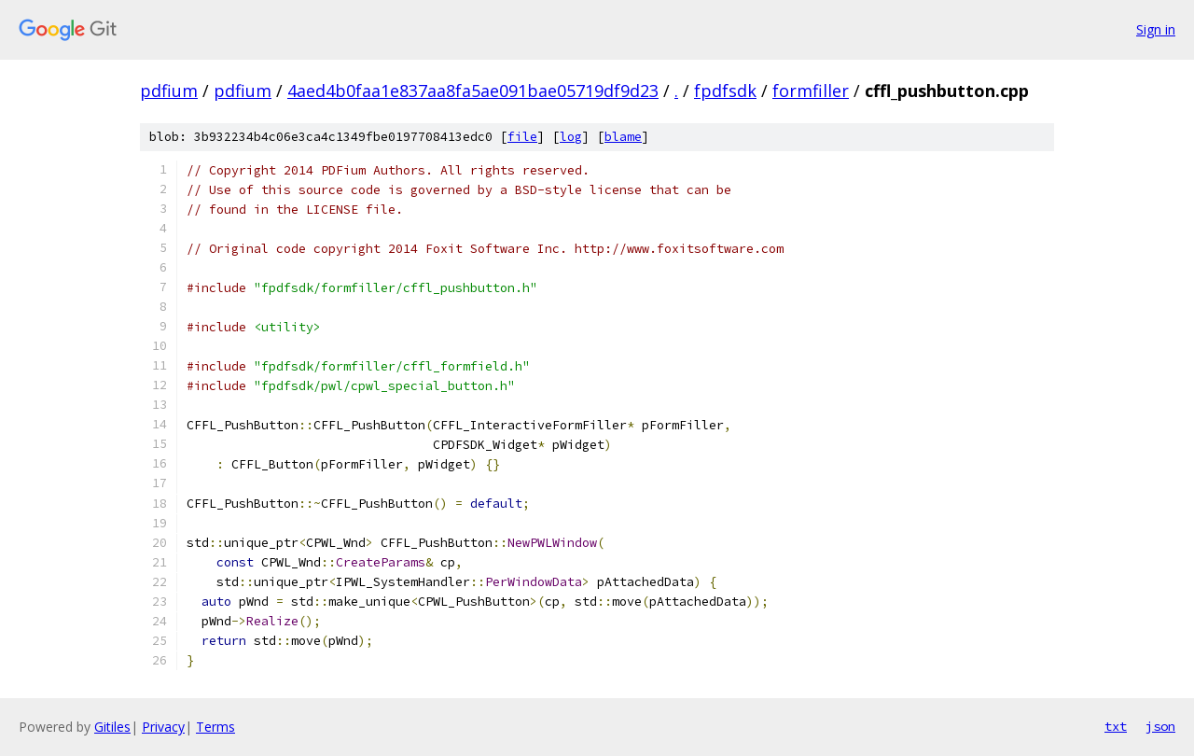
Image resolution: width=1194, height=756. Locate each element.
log (571, 137)
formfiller (810, 90)
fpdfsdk (725, 90)
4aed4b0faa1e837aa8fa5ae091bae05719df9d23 (473, 90)
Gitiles (112, 726)
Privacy (163, 726)
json (1160, 726)
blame (623, 137)
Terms (215, 726)
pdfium (169, 90)
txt (1115, 726)
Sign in (1155, 29)
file (522, 137)
